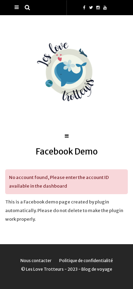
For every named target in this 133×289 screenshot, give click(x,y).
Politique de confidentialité (86, 260)
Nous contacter (36, 260)
